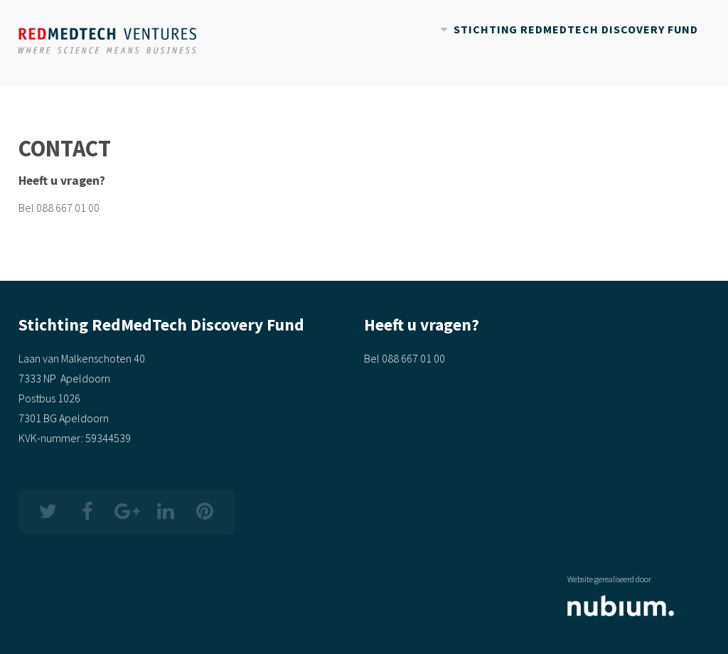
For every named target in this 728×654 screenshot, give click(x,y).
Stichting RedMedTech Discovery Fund (576, 29)
